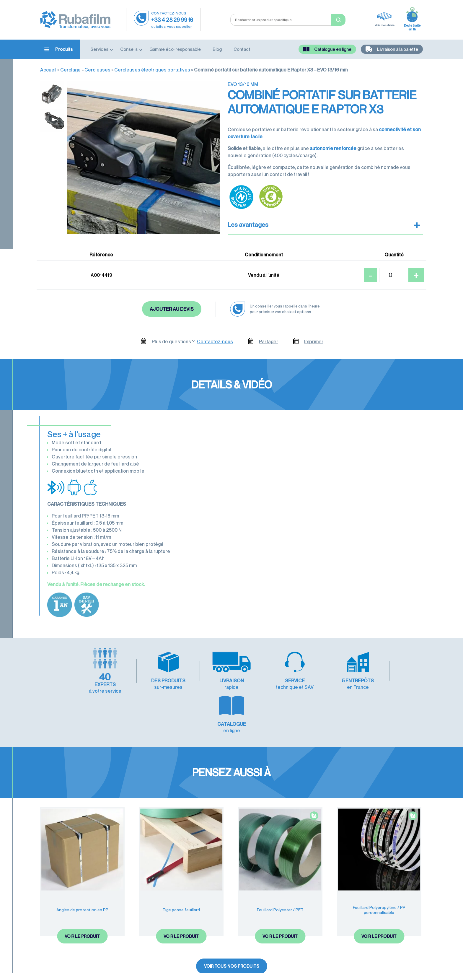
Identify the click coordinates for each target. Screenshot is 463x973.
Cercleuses (97, 70)
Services (99, 49)
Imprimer (313, 341)
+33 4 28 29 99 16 (172, 20)
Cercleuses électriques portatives (152, 70)
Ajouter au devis (172, 309)
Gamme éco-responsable (175, 49)
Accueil (48, 70)
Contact (242, 49)
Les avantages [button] (324, 225)
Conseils (129, 49)
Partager (268, 341)
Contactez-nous (215, 341)
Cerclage (70, 70)
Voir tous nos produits (231, 922)
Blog (217, 49)
